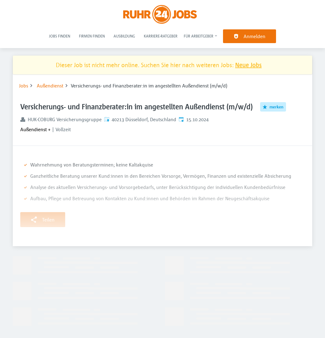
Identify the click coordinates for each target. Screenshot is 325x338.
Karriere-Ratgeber (160, 35)
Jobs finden (59, 35)
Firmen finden (92, 35)
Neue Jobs (248, 65)
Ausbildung (124, 35)
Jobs (23, 85)
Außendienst (50, 85)
